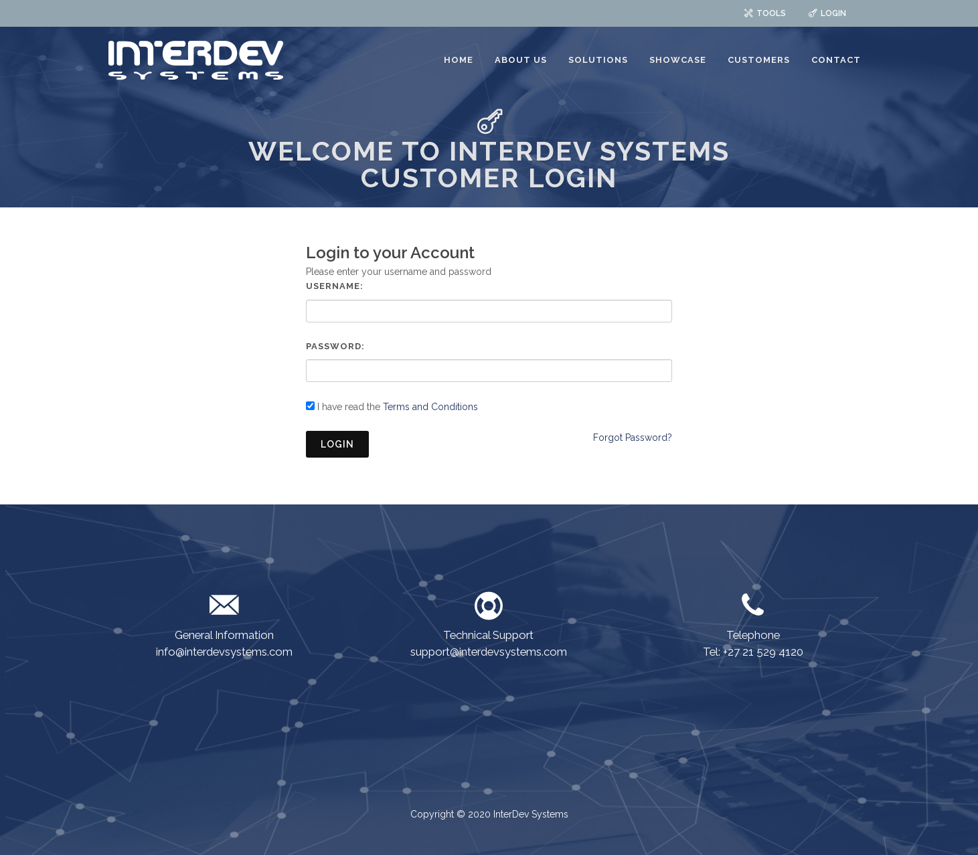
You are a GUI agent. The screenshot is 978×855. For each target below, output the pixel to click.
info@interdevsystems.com (224, 651)
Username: (334, 286)
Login (337, 444)
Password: (335, 346)
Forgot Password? (632, 437)
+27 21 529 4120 (763, 651)
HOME (458, 60)
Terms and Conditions (430, 406)
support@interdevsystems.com (488, 651)
